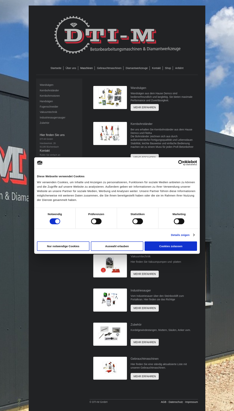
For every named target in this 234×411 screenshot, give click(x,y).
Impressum (191, 401)
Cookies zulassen (170, 246)
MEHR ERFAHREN (145, 107)
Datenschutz (176, 401)
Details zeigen (180, 234)
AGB (163, 401)
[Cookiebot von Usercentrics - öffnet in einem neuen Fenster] (181, 163)
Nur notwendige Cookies (63, 246)
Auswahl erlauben (117, 246)
